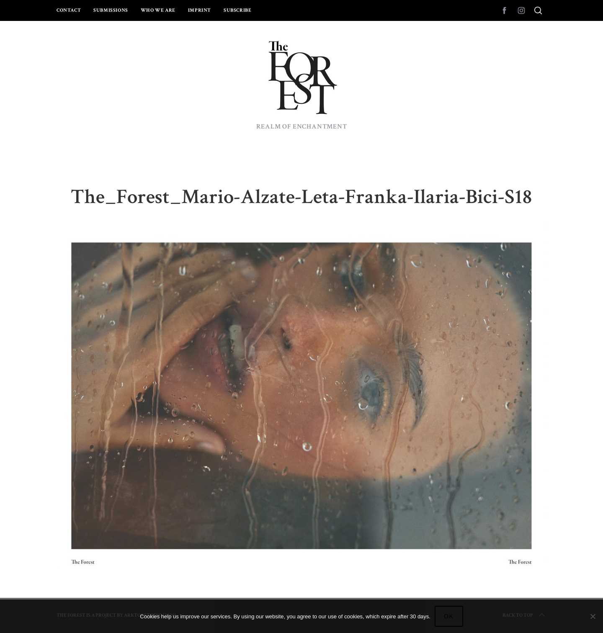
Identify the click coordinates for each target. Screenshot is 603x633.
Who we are (158, 10)
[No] (592, 616)
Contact (69, 10)
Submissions (110, 10)
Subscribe (237, 10)
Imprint (199, 10)
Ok (449, 616)
